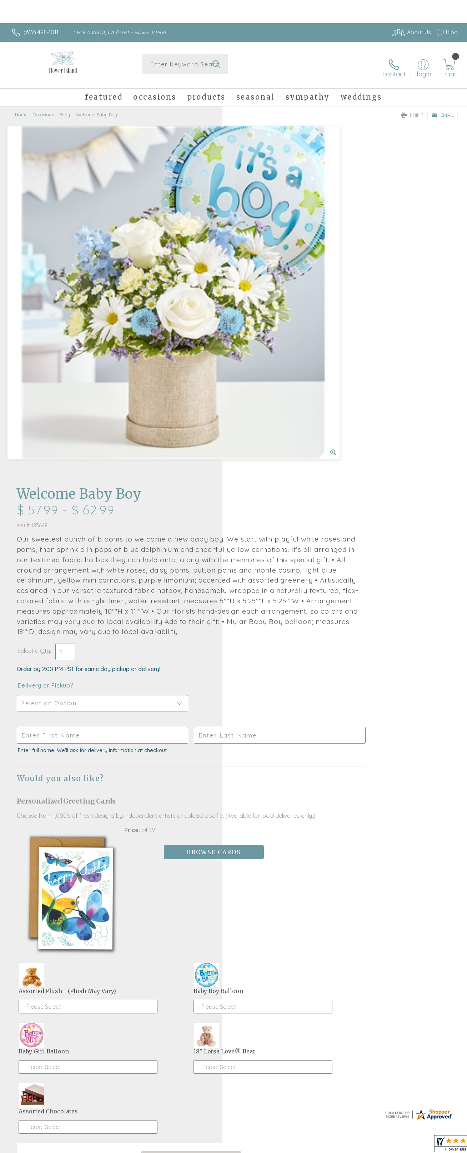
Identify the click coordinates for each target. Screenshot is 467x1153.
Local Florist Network (393, 1146)
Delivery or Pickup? (262, 370)
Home (21, 109)
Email (442, 109)
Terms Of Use (300, 1146)
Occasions (43, 109)
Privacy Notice (342, 1146)
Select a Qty (250, 335)
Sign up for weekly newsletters (234, 936)
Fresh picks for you (234, 897)
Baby (64, 109)
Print (412, 109)
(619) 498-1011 (41, 32)
